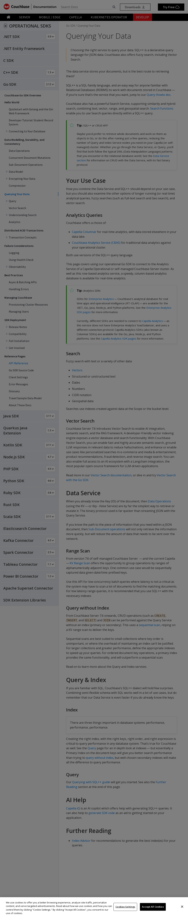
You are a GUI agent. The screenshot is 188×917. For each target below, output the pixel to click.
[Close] (182, 906)
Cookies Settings (125, 906)
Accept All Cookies (153, 906)
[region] (94, 907)
